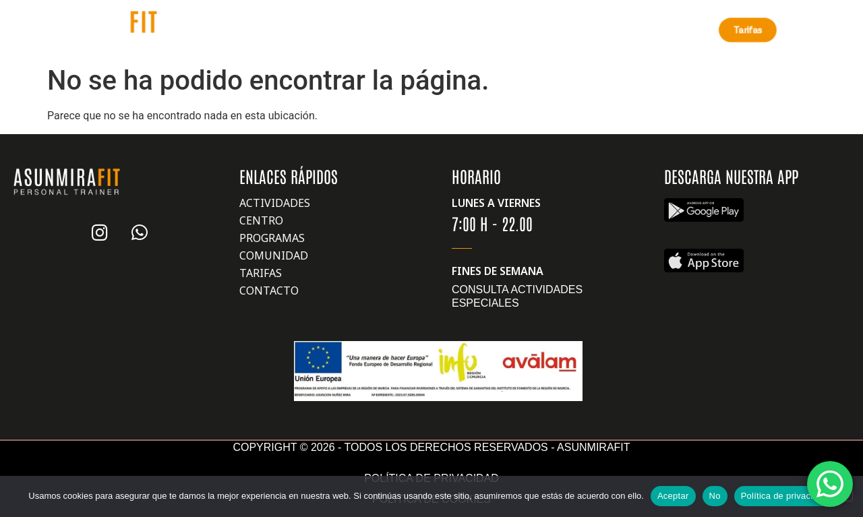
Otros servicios (500, 29)
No (715, 496)
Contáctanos (605, 29)
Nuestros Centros (321, 29)
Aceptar (673, 496)
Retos (414, 29)
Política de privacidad (784, 496)
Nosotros (212, 29)
